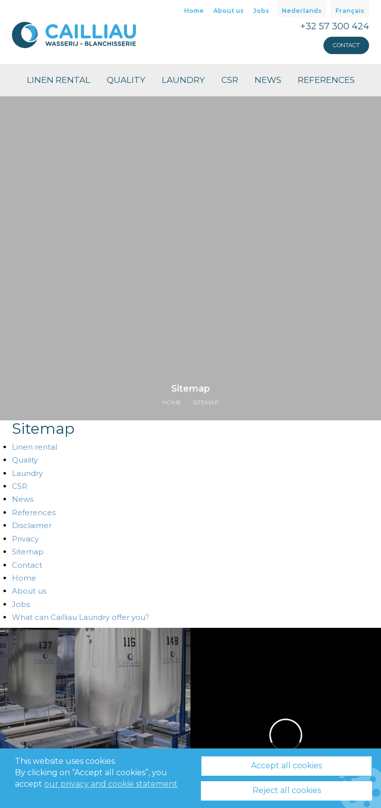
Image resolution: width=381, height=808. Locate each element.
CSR (229, 80)
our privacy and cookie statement (111, 784)
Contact (346, 45)
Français (349, 10)
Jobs (261, 10)
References (326, 80)
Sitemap (205, 402)
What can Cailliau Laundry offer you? (80, 617)
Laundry (183, 80)
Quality (126, 80)
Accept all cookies (286, 765)
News (267, 80)
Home (194, 10)
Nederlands (301, 10)
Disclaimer (32, 525)
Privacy (25, 538)
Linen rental (58, 80)
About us (228, 10)
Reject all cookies (287, 790)
